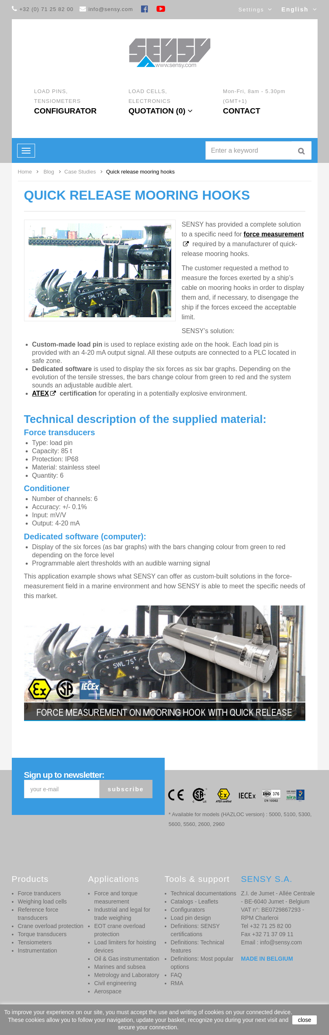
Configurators (188, 909)
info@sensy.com (110, 9)
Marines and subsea (120, 967)
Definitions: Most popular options (202, 962)
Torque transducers (42, 934)
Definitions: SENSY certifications (195, 930)
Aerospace (107, 991)
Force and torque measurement (116, 897)
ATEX (40, 393)
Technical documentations (203, 893)
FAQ (176, 975)
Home (25, 172)
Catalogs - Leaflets (195, 901)
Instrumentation (37, 950)
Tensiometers (35, 942)
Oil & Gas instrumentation (126, 958)
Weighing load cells (42, 901)
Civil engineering (115, 983)
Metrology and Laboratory (126, 975)
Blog (49, 172)
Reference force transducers (38, 913)
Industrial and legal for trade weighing (122, 913)
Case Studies (80, 172)
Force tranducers (39, 893)
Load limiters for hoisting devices (125, 946)
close (304, 1020)
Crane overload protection (51, 926)
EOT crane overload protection (119, 930)
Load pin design (191, 918)
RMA (177, 983)
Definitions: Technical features (197, 946)
